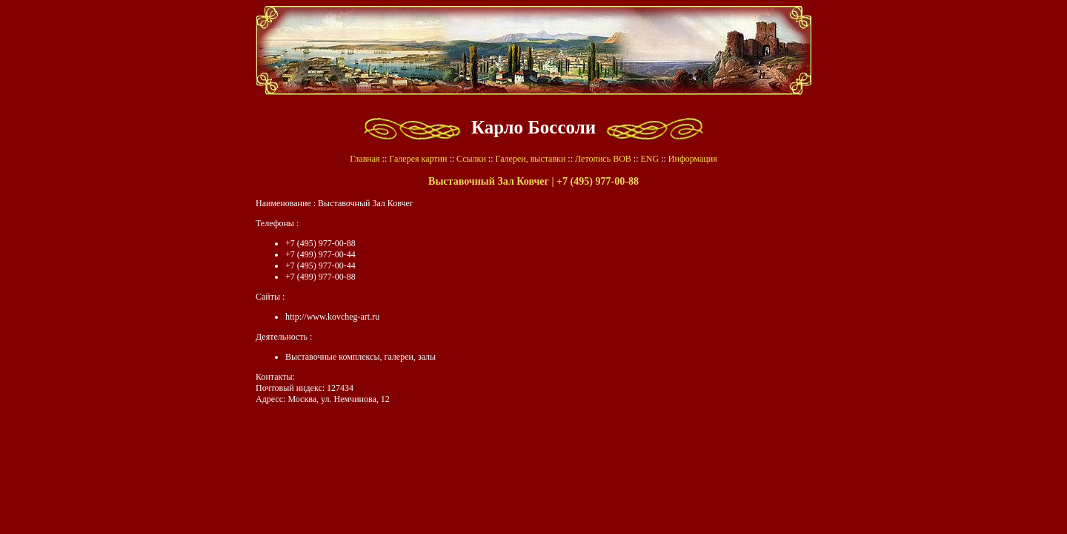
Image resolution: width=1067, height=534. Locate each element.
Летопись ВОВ (603, 159)
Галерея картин (418, 159)
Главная (364, 159)
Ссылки (471, 159)
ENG (649, 159)
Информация (692, 159)
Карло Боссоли (533, 127)
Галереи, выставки (531, 159)
